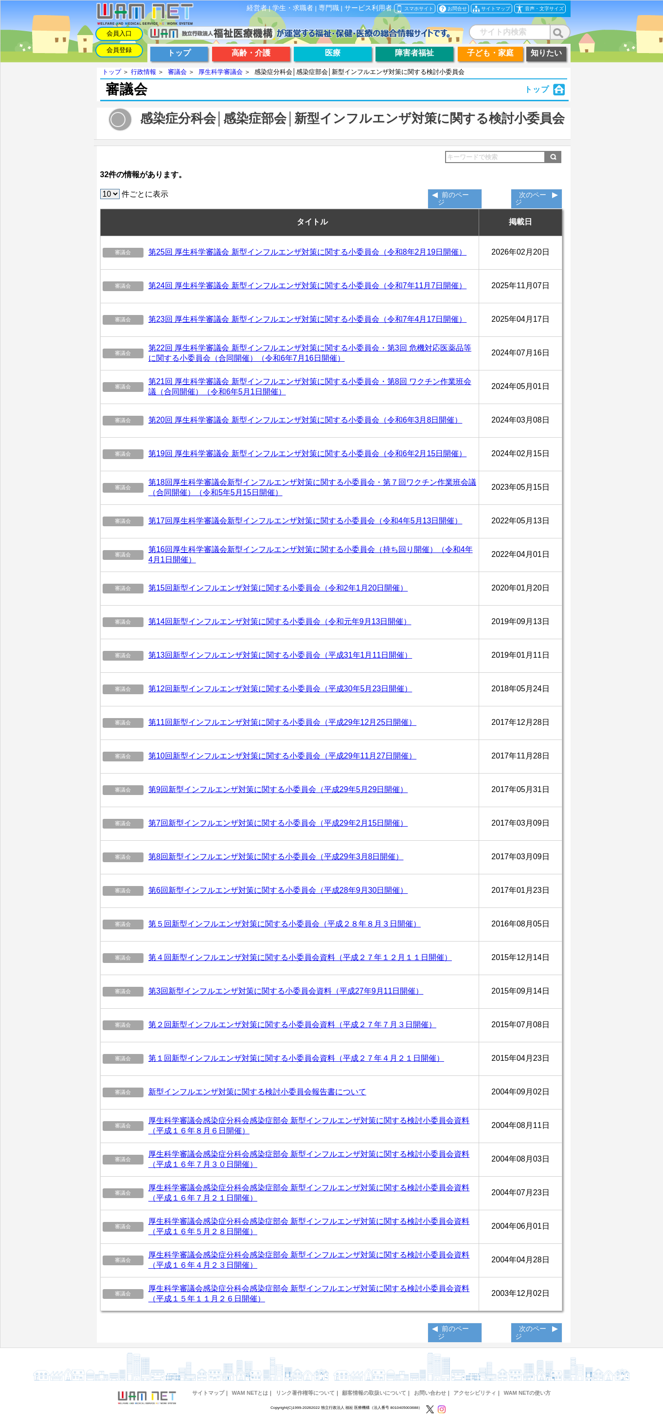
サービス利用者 (368, 8)
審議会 (177, 71)
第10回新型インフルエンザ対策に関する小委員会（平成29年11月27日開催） (282, 756)
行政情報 (143, 71)
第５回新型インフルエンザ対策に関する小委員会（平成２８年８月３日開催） (284, 924)
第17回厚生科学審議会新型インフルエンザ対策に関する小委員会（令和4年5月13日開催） (305, 521)
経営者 (257, 8)
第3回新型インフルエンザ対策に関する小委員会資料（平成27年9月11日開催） (285, 991)
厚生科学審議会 (220, 71)
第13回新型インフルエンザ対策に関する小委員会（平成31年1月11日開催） (280, 655)
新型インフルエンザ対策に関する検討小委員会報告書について (257, 1092)
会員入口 (119, 33)
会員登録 (119, 50)
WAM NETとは (250, 1393)
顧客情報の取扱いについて (374, 1393)
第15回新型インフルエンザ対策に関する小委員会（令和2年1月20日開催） (278, 588)
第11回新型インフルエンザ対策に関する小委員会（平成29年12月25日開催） (282, 722)
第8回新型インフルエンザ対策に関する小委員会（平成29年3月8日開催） (276, 856)
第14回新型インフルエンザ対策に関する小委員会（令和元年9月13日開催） (280, 621)
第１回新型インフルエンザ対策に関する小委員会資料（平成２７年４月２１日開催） (296, 1058)
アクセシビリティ (474, 1393)
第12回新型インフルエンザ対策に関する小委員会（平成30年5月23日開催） (280, 688)
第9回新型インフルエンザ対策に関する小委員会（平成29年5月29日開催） (278, 789)
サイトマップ (208, 1393)
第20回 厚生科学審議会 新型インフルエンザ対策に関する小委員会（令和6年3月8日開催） (305, 420)
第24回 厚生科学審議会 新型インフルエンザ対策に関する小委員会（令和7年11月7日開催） (307, 285)
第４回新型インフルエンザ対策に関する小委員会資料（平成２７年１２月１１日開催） (300, 957)
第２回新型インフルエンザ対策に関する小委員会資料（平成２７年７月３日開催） (292, 1024)
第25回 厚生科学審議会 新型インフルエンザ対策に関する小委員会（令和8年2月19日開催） (307, 252)
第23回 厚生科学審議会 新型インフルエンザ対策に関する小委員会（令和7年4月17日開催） (307, 319)
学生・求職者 (292, 8)
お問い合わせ (430, 1393)
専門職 (329, 8)
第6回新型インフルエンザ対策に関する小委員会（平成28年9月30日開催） (278, 890)
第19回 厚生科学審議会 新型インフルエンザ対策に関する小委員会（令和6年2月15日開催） (307, 453)
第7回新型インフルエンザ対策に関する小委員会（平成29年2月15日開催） (278, 823)
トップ (111, 71)
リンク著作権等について (305, 1393)
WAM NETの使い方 (527, 1393)
